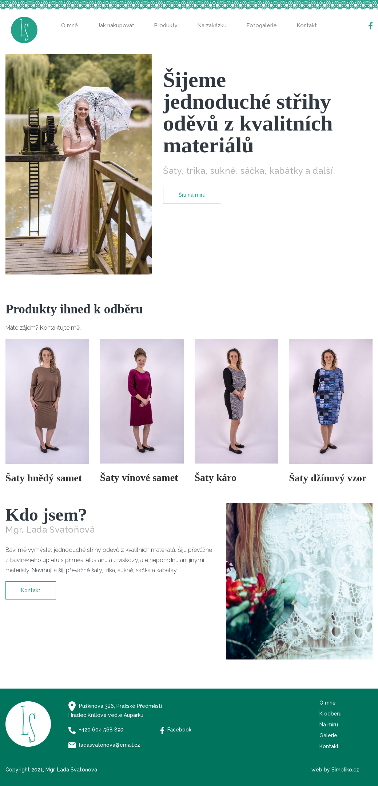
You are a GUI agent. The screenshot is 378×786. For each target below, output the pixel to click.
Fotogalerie (261, 25)
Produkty (166, 25)
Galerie (328, 735)
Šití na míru (192, 195)
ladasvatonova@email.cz (104, 745)
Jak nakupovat (116, 25)
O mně (69, 25)
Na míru (328, 724)
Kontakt (307, 25)
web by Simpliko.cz (335, 770)
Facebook (176, 730)
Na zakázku (212, 25)
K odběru (330, 714)
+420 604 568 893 (96, 730)
